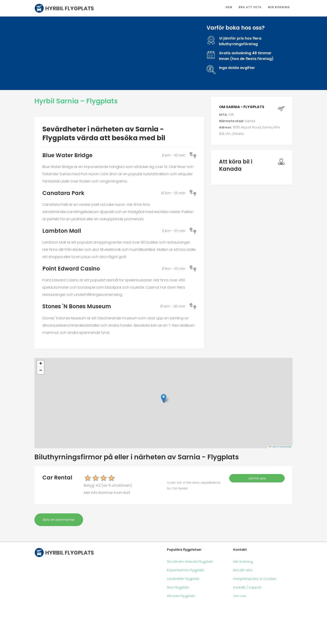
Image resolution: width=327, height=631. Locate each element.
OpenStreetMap (285, 447)
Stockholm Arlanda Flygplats (190, 561)
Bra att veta (250, 7)
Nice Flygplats (178, 587)
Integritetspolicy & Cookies (254, 578)
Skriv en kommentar (59, 519)
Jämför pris (257, 478)
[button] (163, 398)
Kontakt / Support (247, 587)
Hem (229, 7)
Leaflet (272, 447)
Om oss (239, 596)
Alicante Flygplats (181, 596)
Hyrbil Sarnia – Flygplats (76, 101)
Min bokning (279, 7)
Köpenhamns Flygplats (185, 570)
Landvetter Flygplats (183, 578)
